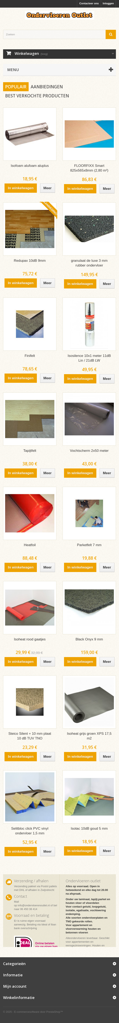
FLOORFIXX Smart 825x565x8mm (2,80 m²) (89, 168)
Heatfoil (30, 545)
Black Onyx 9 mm (89, 639)
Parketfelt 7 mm (89, 545)
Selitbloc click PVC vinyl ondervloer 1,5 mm (29, 831)
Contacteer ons (89, 3)
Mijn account (15, 986)
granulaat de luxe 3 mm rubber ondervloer (89, 263)
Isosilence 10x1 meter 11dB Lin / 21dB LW (89, 358)
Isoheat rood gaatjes (30, 639)
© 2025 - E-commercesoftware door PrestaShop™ (33, 1011)
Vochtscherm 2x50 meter (89, 451)
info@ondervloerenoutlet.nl (34, 905)
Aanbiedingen (47, 87)
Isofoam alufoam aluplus (30, 166)
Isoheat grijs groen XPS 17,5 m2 (89, 736)
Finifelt (29, 356)
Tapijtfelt (29, 451)
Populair (16, 87)
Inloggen (108, 3)
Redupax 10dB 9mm (30, 261)
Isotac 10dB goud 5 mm (89, 828)
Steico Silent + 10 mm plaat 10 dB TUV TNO (29, 736)
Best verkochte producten (37, 96)
